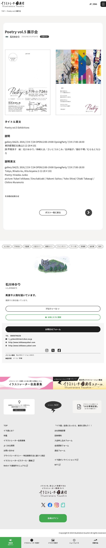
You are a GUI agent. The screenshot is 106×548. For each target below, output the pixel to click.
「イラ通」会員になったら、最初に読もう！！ (73, 425)
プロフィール (52, 308)
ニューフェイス (74, 541)
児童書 (27, 246)
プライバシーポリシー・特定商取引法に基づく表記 (24, 455)
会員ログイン (53, 518)
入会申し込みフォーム (63, 440)
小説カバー (37, 246)
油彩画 (92, 246)
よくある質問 (9, 445)
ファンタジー (61, 246)
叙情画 (83, 246)
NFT (57, 464)
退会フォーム (60, 450)
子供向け (17, 246)
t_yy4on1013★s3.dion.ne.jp (19, 339)
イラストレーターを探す (31, 541)
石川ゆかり (15, 36)
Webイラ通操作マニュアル (16, 465)
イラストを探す (53, 541)
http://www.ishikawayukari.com (20, 342)
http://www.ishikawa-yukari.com (21, 345)
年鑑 (5, 435)
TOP (6, 425)
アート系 (73, 246)
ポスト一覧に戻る (53, 212)
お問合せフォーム (53, 329)
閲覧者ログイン (10, 542)
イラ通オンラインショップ (66, 459)
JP (90, 4)
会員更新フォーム (62, 445)
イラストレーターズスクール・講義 (19, 460)
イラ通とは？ (9, 430)
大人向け (7, 246)
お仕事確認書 (60, 430)
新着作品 (95, 541)
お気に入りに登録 (53, 317)
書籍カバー (49, 246)
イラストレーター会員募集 (14, 440)
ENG (95, 4)
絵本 (99, 246)
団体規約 (58, 435)
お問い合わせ (9, 450)
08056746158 (13, 335)
